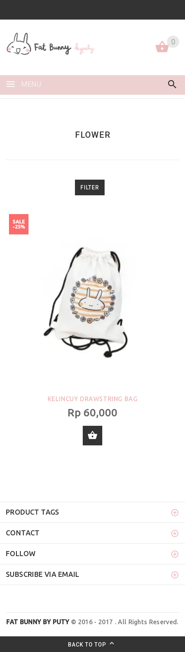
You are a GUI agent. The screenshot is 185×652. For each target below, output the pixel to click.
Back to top (92, 644)
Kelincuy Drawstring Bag (93, 398)
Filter (89, 187)
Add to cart (92, 435)
